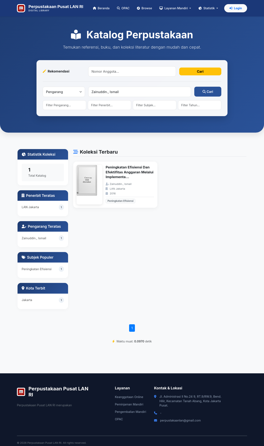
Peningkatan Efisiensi (37, 269)
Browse (144, 8)
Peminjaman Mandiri (129, 404)
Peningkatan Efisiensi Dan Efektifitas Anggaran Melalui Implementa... (129, 172)
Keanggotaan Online (129, 397)
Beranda (101, 8)
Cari (200, 71)
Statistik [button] (207, 8)
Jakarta (27, 300)
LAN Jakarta (30, 207)
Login (235, 8)
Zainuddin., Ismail (34, 238)
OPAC (123, 8)
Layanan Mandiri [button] (174, 8)
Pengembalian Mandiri (130, 411)
